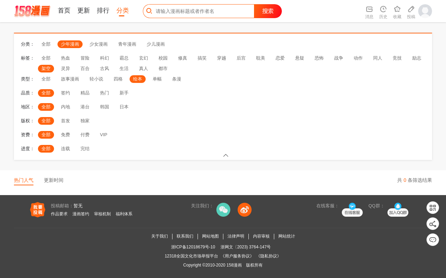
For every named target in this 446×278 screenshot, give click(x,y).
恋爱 (280, 58)
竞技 (397, 58)
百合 (85, 68)
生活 (124, 68)
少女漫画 (99, 44)
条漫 (176, 79)
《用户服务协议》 (237, 256)
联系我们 (185, 236)
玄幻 (143, 58)
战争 (338, 58)
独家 (85, 120)
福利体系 (124, 213)
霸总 (124, 58)
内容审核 (261, 236)
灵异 (65, 68)
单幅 (157, 79)
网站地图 (210, 236)
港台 (85, 106)
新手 (124, 92)
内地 (65, 106)
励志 (416, 58)
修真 (182, 58)
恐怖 (319, 58)
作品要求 (59, 213)
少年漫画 (70, 44)
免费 (65, 134)
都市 (163, 68)
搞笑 (202, 58)
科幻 (104, 58)
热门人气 (23, 180)
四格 (118, 79)
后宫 (241, 58)
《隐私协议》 (268, 256)
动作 (358, 58)
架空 (46, 68)
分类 (122, 10)
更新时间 (53, 180)
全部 (46, 44)
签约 (65, 92)
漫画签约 (80, 213)
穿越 (221, 58)
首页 (64, 10)
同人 (377, 58)
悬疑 (299, 58)
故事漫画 (70, 79)
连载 (65, 148)
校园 (163, 58)
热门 (104, 92)
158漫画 (234, 265)
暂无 (78, 205)
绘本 (137, 79)
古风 (104, 68)
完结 (85, 148)
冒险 (85, 58)
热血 (65, 58)
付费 (85, 134)
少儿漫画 (156, 44)
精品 (85, 92)
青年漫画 (127, 44)
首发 (65, 120)
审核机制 (102, 213)
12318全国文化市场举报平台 (191, 256)
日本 (124, 106)
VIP (103, 134)
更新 (83, 10)
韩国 (104, 106)
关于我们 (159, 236)
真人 (143, 68)
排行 (103, 10)
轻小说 (96, 79)
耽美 (260, 58)
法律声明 (236, 236)
